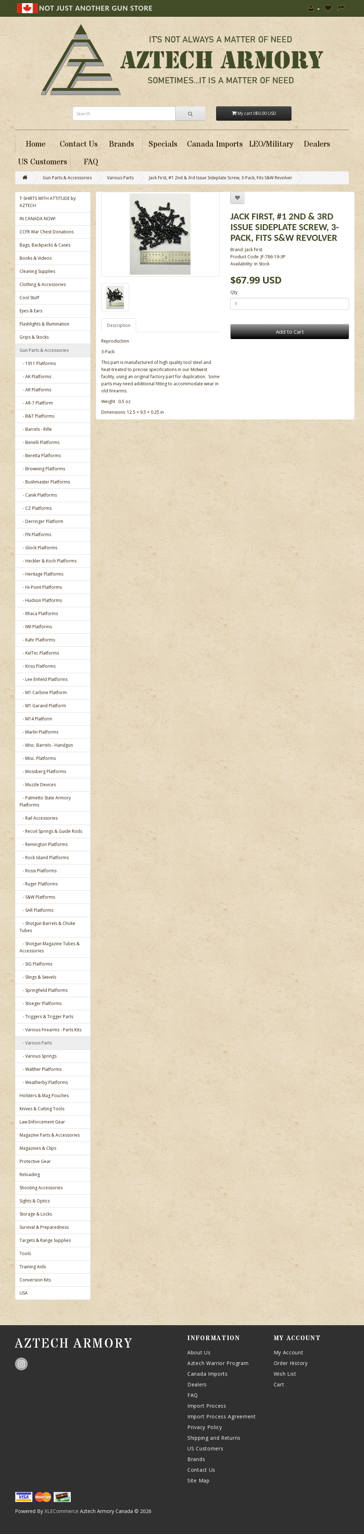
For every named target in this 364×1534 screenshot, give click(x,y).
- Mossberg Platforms (43, 771)
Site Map (198, 1480)
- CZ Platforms (36, 508)
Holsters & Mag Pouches (44, 1096)
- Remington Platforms (44, 844)
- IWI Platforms (36, 627)
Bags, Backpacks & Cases (45, 245)
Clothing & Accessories (43, 284)
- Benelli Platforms (39, 442)
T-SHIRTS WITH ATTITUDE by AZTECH (48, 201)
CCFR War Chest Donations (47, 232)
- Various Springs (38, 1056)
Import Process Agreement (221, 1416)
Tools (25, 1253)
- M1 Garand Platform (43, 706)
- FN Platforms (35, 534)
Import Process (206, 1405)
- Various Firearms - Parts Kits (50, 1030)
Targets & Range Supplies (45, 1240)
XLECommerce (61, 1511)
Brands (196, 1459)
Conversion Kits (35, 1280)
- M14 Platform (36, 719)
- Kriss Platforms (37, 666)
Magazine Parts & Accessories (50, 1135)
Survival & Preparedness (44, 1227)
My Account (289, 1352)
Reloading (30, 1174)
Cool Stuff (29, 298)
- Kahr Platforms (37, 640)
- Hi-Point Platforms (41, 587)
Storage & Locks (36, 1214)
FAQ (192, 1395)
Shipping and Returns (214, 1437)
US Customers (205, 1448)
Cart (279, 1384)
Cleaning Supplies (37, 271)
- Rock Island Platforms (44, 858)
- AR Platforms (35, 390)
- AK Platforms (35, 377)
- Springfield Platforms (44, 990)
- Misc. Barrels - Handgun (46, 745)
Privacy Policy (204, 1427)
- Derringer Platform (41, 521)
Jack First (253, 250)
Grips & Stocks (34, 337)
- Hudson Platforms (41, 600)
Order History (291, 1363)
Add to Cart (290, 331)
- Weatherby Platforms (44, 1082)
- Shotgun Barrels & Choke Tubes (47, 926)
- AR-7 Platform (36, 403)
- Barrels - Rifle (36, 429)
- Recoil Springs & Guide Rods (51, 831)
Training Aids (33, 1267)
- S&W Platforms (37, 897)
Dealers (197, 1384)
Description (118, 325)
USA (24, 1293)
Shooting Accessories (41, 1188)
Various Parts (120, 178)
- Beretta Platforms (40, 456)
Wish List (285, 1373)
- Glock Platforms (38, 548)
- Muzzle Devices (38, 785)
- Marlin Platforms (39, 732)
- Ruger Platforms (39, 884)
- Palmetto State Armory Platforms (45, 801)
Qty (233, 292)
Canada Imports (207, 1373)
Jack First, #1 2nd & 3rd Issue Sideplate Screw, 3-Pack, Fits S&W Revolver (220, 178)
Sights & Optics (35, 1201)
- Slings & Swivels (38, 977)
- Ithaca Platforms (39, 613)
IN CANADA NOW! (37, 219)
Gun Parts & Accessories (67, 178)
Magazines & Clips (38, 1148)
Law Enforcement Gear (42, 1122)
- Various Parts (36, 1043)
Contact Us (201, 1469)
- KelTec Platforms (39, 653)
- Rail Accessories (39, 818)
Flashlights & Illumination (44, 324)
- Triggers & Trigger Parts (46, 1017)
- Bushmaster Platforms (45, 482)
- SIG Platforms (36, 964)
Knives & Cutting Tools (42, 1109)
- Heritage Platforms (41, 574)
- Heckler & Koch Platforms (48, 561)
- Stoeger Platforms (40, 1003)
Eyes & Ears (31, 311)
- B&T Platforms (37, 416)
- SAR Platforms (36, 910)
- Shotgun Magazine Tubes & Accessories (50, 947)
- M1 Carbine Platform (43, 692)
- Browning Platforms (42, 469)
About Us (199, 1352)
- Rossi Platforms (38, 871)
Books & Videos (36, 258)
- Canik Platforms (38, 495)
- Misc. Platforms (38, 758)
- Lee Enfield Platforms (44, 679)
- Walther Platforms (40, 1069)
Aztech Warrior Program (217, 1363)
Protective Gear (35, 1161)
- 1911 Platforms (38, 363)
